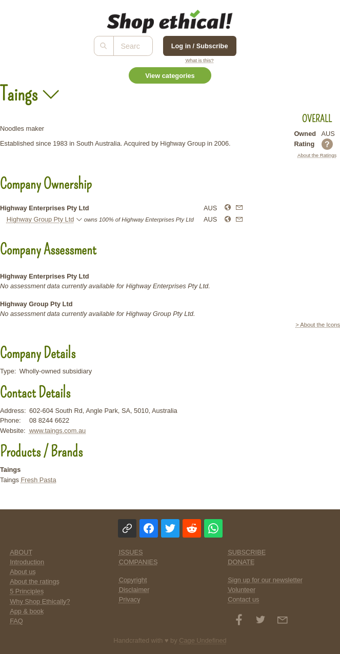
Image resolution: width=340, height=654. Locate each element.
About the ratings (34, 581)
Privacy (130, 599)
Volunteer (241, 589)
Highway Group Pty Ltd (40, 219)
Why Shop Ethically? (40, 601)
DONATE (241, 562)
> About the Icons (317, 325)
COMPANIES (138, 562)
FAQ (16, 621)
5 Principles (27, 591)
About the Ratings (316, 155)
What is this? (200, 60)
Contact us (243, 599)
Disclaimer (134, 589)
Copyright (133, 580)
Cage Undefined (203, 640)
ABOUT (21, 552)
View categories (170, 76)
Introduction (27, 562)
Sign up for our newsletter (265, 580)
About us (23, 572)
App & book (27, 611)
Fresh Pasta (38, 480)
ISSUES (131, 552)
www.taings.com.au (57, 430)
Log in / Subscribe (199, 46)
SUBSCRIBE (247, 552)
